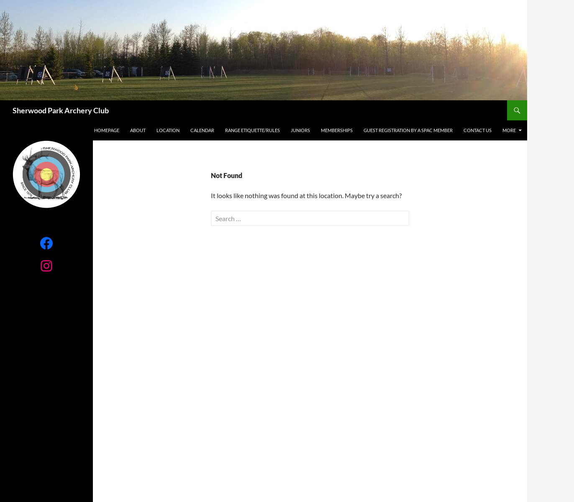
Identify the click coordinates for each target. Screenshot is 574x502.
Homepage (106, 130)
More (509, 130)
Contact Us (478, 130)
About (138, 130)
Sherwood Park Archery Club (61, 110)
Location (167, 130)
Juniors (300, 130)
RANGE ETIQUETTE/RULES (252, 130)
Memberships (337, 130)
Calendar (202, 130)
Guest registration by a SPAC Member (408, 130)
